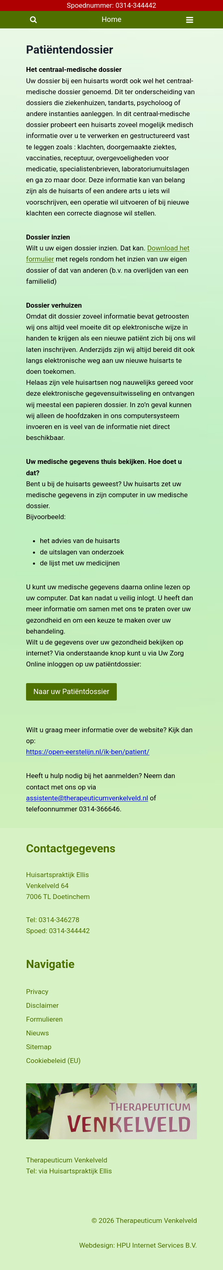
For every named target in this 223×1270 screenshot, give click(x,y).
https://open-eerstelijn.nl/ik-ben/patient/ (87, 752)
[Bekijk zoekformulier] (33, 20)
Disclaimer (42, 1005)
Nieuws (37, 1033)
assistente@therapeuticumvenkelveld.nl (87, 798)
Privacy (37, 992)
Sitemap (39, 1047)
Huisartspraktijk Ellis (80, 1171)
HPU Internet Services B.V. (157, 1245)
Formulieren (44, 1019)
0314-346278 (59, 920)
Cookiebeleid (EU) (53, 1061)
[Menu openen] (189, 19)
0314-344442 (69, 931)
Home (111, 19)
